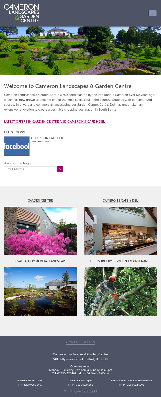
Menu (152, 13)
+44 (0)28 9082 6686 (81, 384)
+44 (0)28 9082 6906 (132, 384)
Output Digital (89, 391)
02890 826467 (66, 373)
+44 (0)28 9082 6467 (31, 384)
